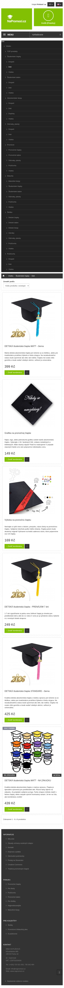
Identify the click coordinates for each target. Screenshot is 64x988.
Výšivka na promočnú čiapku (18, 520)
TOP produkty (12, 51)
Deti (9, 67)
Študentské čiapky (14, 56)
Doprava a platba (14, 852)
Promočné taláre (14, 155)
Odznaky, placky (13, 124)
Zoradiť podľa (8, 281)
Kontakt (11, 847)
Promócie (10, 145)
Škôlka (9, 212)
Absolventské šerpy (14, 98)
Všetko (8, 46)
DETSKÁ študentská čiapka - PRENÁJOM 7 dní (27, 607)
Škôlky (10, 925)
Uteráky (11, 233)
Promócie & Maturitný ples (18, 929)
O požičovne (12, 934)
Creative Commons (15, 865)
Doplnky (11, 114)
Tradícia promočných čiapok (18, 869)
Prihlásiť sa (41, 4)
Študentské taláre (13, 77)
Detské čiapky (13, 217)
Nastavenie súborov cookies (17, 981)
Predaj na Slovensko (15, 860)
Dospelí (11, 62)
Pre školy (11, 888)
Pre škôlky (12, 901)
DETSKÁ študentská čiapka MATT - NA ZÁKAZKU (28, 780)
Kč (51, 4)
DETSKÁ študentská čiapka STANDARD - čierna (27, 691)
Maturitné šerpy (14, 181)
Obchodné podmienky (16, 856)
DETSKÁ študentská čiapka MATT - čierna (24, 346)
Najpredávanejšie (14, 906)
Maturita (10, 176)
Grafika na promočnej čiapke (18, 433)
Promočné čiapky (14, 150)
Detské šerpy (13, 228)
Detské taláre (13, 223)
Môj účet (11, 839)
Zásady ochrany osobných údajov (20, 843)
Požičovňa (12, 166)
